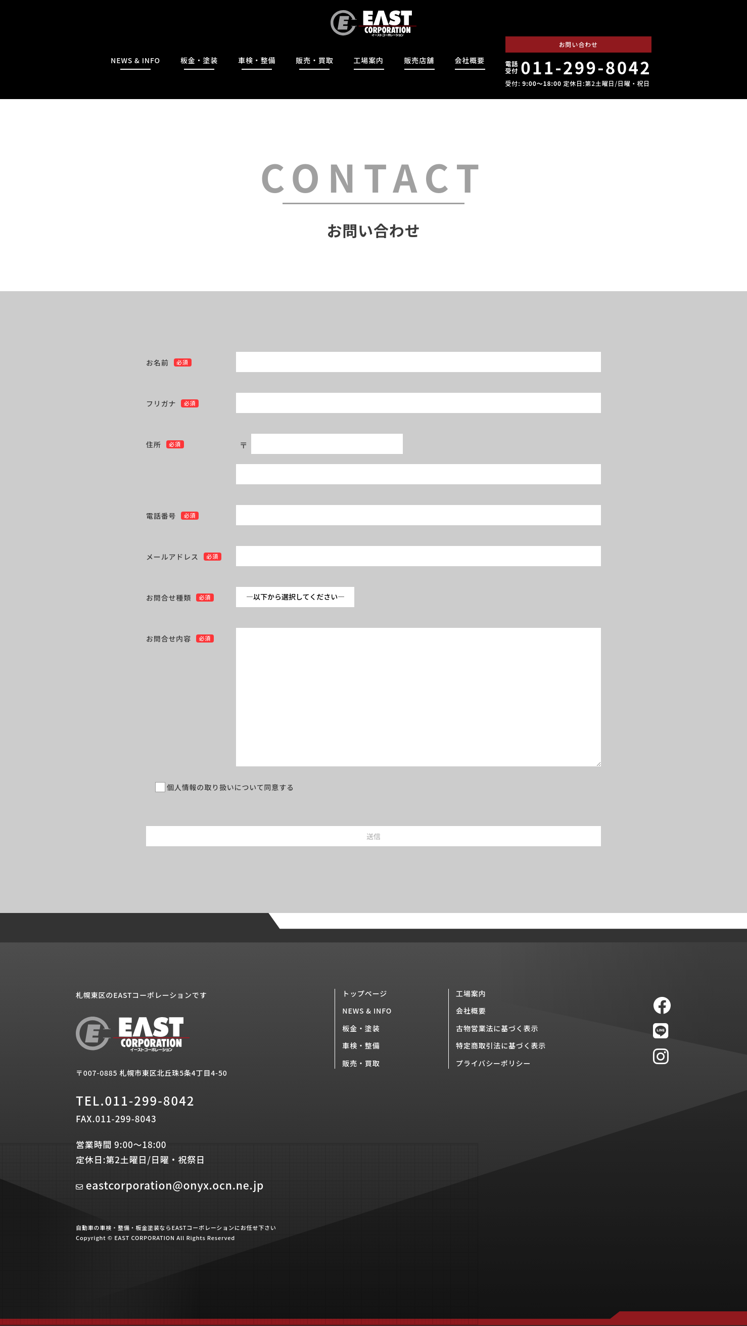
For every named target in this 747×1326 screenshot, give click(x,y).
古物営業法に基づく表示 (497, 1028)
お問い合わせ (578, 44)
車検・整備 (256, 60)
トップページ (364, 993)
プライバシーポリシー (493, 1063)
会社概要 (470, 60)
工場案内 (369, 60)
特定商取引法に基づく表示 (501, 1045)
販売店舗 (419, 60)
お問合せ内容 (168, 638)
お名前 (157, 362)
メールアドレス (172, 557)
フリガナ (161, 403)
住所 (153, 444)
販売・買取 (314, 60)
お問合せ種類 (168, 597)
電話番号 (161, 516)
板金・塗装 (199, 60)
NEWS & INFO (135, 60)
